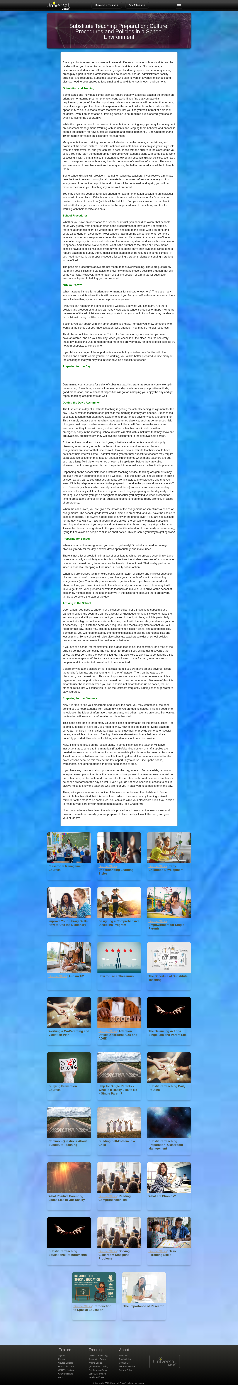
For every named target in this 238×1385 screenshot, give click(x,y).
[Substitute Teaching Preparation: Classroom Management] (169, 1157)
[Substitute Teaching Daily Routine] (169, 1102)
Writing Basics (95, 1363)
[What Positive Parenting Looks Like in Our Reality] (69, 1212)
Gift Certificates (65, 1374)
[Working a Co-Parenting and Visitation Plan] (69, 1047)
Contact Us (124, 1363)
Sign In (61, 1355)
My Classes (137, 5)
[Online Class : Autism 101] (69, 992)
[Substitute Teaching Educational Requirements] (69, 1267)
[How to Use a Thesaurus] (119, 992)
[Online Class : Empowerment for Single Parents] (169, 937)
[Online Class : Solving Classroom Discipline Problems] (119, 1267)
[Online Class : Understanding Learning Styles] (119, 882)
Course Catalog (65, 1363)
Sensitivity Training (97, 1374)
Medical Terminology (98, 1355)
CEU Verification (66, 1370)
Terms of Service (127, 1366)
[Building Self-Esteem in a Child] (119, 1157)
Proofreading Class (98, 1370)
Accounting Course (98, 1359)
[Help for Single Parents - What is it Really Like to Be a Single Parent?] (119, 1102)
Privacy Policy (125, 1370)
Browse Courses (106, 5)
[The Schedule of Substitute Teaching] (169, 992)
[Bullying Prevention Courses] (69, 1102)
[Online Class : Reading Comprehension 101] (119, 1212)
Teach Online (125, 1359)
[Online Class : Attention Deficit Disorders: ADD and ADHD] (119, 1047)
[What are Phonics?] (169, 1212)
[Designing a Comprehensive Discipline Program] (119, 937)
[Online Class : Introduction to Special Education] (94, 1322)
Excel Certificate (96, 1377)
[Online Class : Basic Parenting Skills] (169, 1267)
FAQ (60, 1377)
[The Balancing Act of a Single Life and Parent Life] (169, 1047)
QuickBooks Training (98, 1366)
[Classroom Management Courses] (69, 882)
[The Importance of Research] (144, 1322)
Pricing (61, 1359)
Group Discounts (66, 1366)
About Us (123, 1355)
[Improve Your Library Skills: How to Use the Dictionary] (69, 937)
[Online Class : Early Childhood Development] (169, 882)
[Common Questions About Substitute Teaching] (69, 1157)
